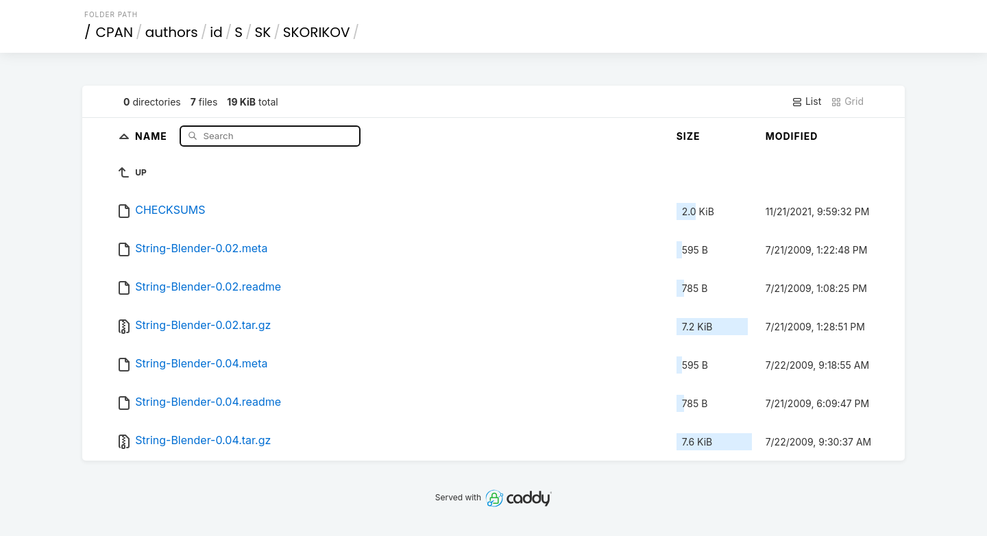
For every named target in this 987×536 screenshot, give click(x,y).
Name (152, 135)
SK (263, 32)
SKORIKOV (316, 32)
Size (688, 136)
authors (171, 32)
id (216, 32)
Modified (792, 136)
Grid (847, 101)
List (806, 101)
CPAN (115, 32)
